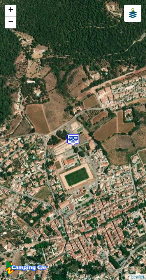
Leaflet (137, 277)
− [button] (10, 22)
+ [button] (10, 10)
